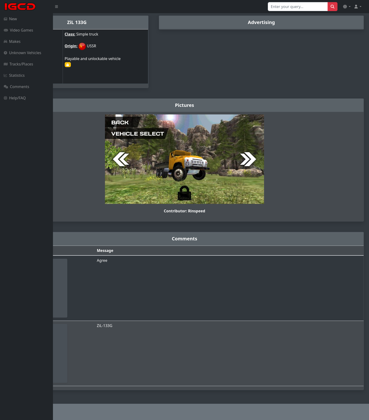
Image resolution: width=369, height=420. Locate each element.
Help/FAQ (15, 98)
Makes (12, 41)
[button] (347, 6)
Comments (16, 86)
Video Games (18, 30)
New (10, 18)
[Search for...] (298, 6)
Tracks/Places (18, 64)
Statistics (14, 75)
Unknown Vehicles (22, 52)
